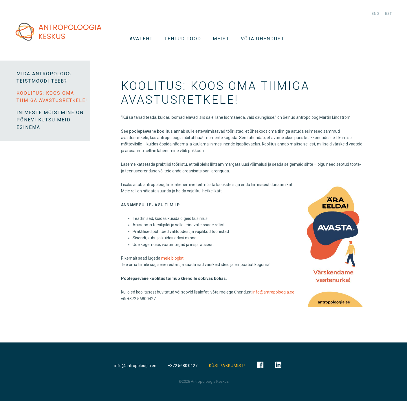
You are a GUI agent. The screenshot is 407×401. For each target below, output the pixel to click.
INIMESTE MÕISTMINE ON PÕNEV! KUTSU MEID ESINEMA (50, 120)
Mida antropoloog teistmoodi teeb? (43, 77)
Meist (221, 38)
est (388, 14)
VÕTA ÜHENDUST (262, 38)
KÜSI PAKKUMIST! (227, 365)
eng (375, 14)
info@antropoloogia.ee (273, 292)
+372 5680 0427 (182, 365)
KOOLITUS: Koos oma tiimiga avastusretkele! (51, 96)
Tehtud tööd (182, 38)
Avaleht (141, 38)
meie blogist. (172, 258)
